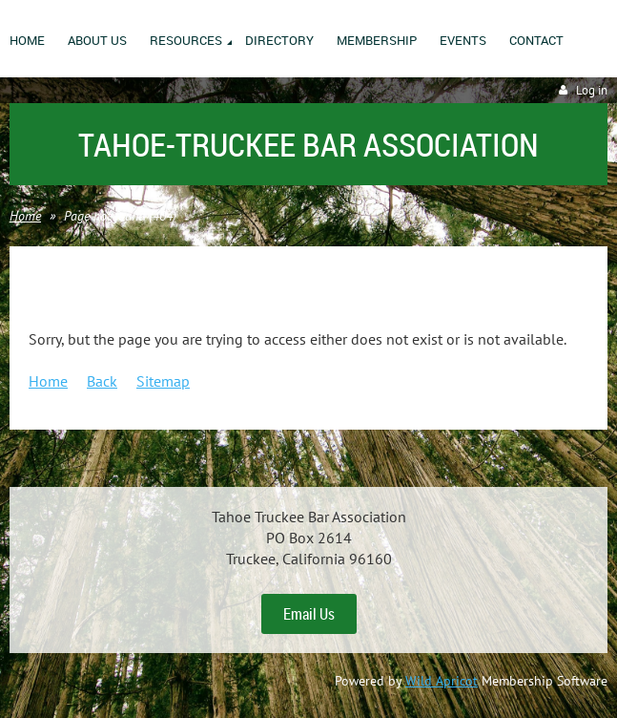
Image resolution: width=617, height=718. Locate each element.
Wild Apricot (441, 680)
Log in (591, 90)
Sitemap (163, 381)
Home (25, 215)
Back (102, 381)
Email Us (309, 613)
